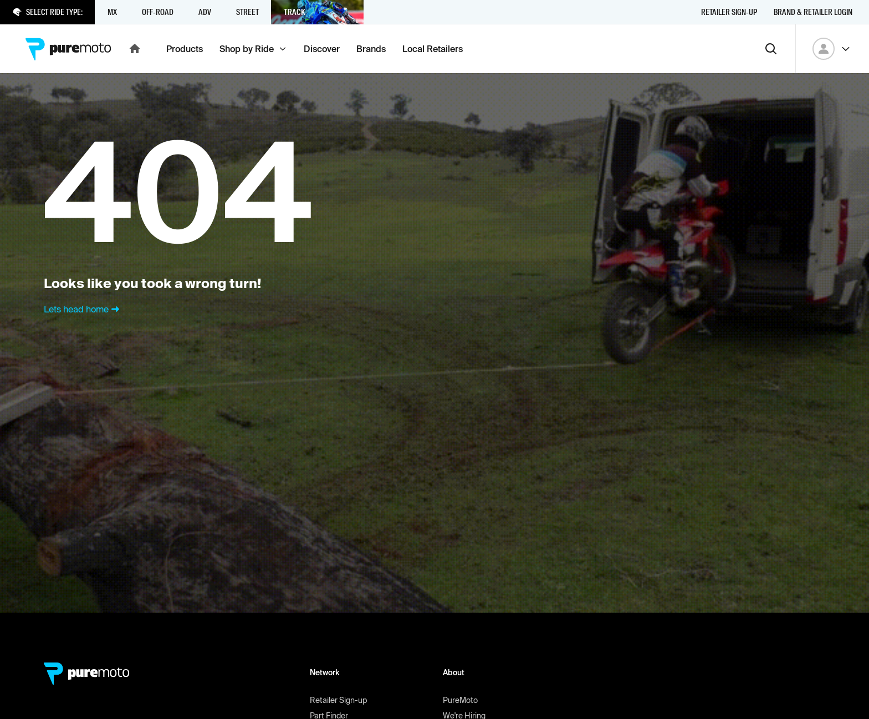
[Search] (770, 48)
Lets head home (83, 309)
